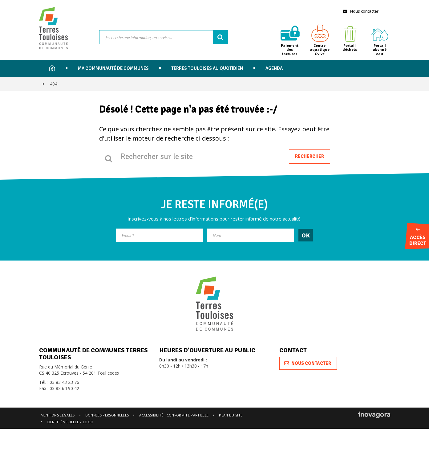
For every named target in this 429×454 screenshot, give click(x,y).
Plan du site (230, 415)
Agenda (274, 68)
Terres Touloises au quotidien (207, 68)
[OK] (305, 235)
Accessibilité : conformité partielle (173, 415)
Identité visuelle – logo (70, 422)
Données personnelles (107, 415)
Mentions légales (58, 415)
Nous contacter (360, 11)
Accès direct (417, 237)
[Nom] (250, 235)
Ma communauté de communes (113, 68)
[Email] (159, 235)
